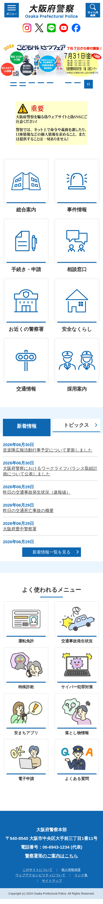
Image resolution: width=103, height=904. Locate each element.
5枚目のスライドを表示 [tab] (50, 82)
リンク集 (81, 875)
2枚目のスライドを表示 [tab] (22, 82)
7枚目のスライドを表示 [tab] (68, 82)
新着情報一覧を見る (51, 552)
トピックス (76, 425)
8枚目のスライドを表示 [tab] (77, 82)
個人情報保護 (71, 870)
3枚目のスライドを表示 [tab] (31, 82)
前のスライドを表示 (4, 84)
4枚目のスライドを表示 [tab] (40, 82)
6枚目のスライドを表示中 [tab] (59, 82)
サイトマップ (52, 881)
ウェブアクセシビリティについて (40, 875)
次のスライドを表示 (99, 84)
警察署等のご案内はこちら (51, 856)
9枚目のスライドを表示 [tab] (13, 85)
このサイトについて (37, 870)
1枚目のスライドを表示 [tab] (13, 82)
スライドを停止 (88, 84)
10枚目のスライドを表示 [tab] (22, 85)
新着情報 (27, 426)
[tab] (26, 427)
